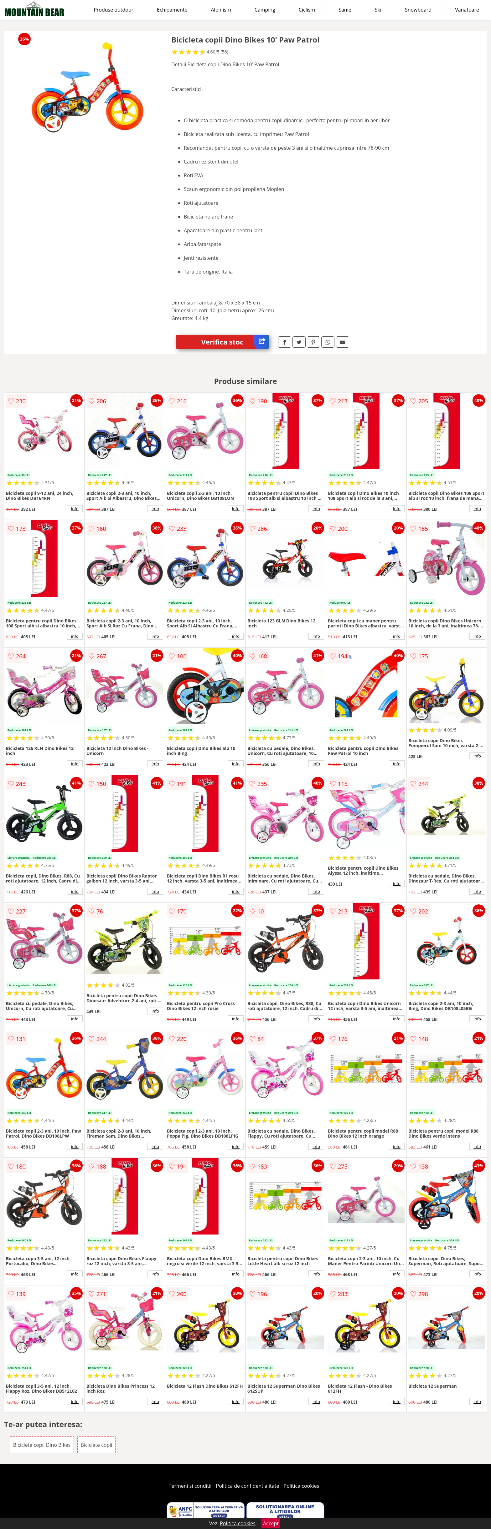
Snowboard (418, 9)
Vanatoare (467, 9)
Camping (265, 9)
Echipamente (172, 9)
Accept (271, 1523)
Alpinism (221, 9)
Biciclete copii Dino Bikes (42, 1444)
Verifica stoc (235, 342)
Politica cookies (301, 1485)
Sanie (345, 9)
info (75, 508)
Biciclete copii (96, 1444)
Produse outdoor (113, 9)
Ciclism (307, 9)
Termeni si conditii (190, 1485)
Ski (378, 9)
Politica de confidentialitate (247, 1485)
